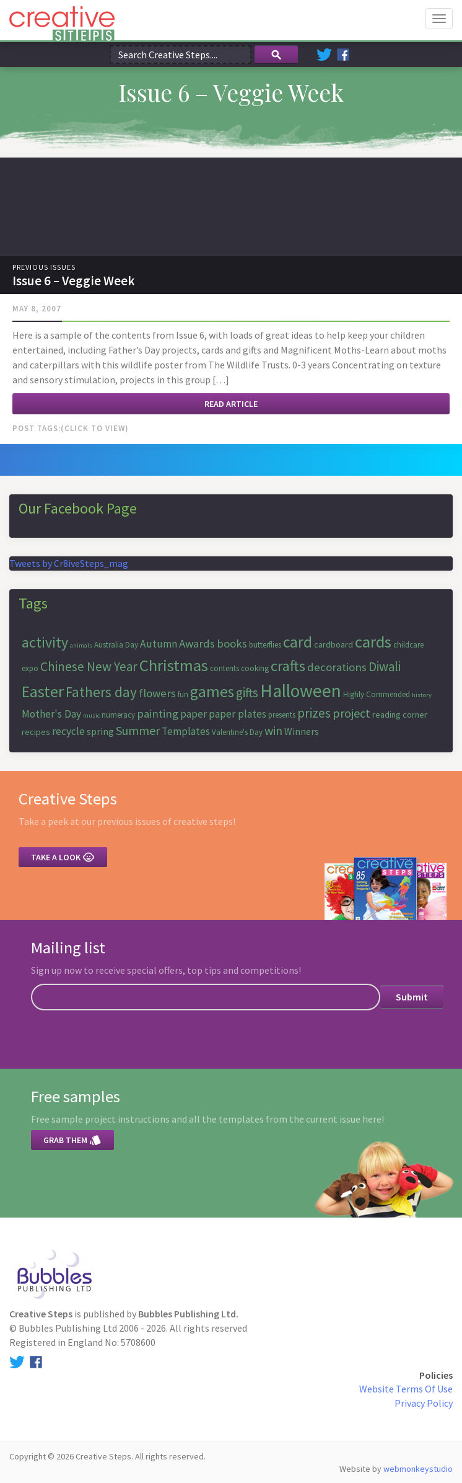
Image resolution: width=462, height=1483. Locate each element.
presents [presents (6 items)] (281, 715)
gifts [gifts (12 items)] (247, 692)
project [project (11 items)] (351, 713)
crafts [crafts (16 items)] (288, 665)
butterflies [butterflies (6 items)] (265, 644)
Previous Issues (44, 267)
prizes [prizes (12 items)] (314, 713)
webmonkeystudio (418, 1468)
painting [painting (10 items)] (157, 713)
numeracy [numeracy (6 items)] (118, 715)
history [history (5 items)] (422, 695)
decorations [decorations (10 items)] (337, 667)
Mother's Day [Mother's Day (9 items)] (51, 714)
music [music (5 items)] (91, 715)
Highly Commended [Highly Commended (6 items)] (376, 694)
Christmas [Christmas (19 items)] (173, 665)
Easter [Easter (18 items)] (43, 691)
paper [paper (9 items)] (193, 714)
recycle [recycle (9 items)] (68, 731)
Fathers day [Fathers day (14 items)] (101, 692)
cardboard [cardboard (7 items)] (333, 644)
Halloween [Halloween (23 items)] (300, 690)
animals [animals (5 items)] (81, 645)
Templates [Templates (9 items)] (186, 731)
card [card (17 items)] (297, 642)
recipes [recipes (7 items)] (36, 731)
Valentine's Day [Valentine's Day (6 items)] (237, 732)
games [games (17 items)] (212, 691)
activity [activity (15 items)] (45, 642)
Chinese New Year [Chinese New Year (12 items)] (88, 666)
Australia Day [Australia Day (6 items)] (116, 644)
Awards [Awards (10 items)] (197, 643)
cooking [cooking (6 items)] (255, 668)
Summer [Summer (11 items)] (138, 730)
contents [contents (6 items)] (224, 668)
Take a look (63, 857)
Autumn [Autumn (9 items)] (158, 644)
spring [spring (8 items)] (100, 731)
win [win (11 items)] (273, 730)
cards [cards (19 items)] (373, 641)
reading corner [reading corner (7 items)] (399, 714)
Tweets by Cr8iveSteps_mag (68, 563)
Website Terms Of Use (406, 1389)
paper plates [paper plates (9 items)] (237, 714)
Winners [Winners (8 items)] (301, 731)
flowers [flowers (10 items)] (157, 693)
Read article (231, 403)
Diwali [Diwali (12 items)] (384, 666)
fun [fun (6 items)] (183, 694)
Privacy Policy (423, 1403)
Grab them (72, 1140)
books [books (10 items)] (232, 643)
